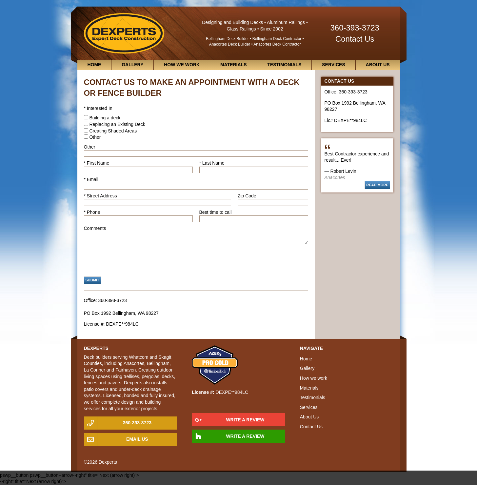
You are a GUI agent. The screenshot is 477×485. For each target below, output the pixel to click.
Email (92, 179)
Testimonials (284, 64)
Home (94, 64)
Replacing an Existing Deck (117, 124)
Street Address (102, 195)
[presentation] (134, 260)
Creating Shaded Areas (113, 130)
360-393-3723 (354, 27)
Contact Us (354, 38)
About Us (378, 64)
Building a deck (104, 117)
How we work (182, 64)
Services (333, 64)
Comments (95, 228)
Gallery (132, 64)
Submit (92, 280)
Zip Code (247, 195)
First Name (98, 163)
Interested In (99, 108)
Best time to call (215, 212)
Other (95, 137)
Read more (377, 185)
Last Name (213, 163)
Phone (93, 212)
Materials (233, 64)
